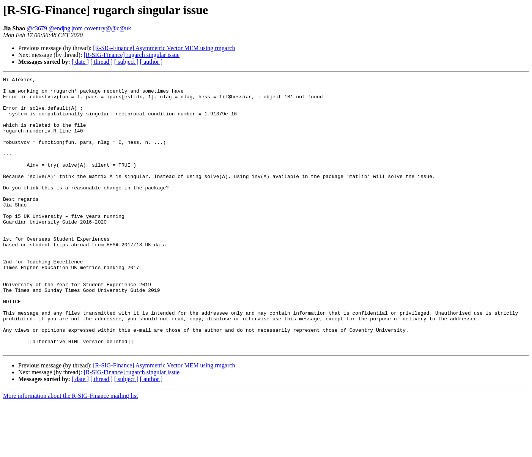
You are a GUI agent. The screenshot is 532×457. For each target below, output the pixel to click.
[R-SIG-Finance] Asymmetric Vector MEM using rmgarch (164, 48)
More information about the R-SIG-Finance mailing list (70, 450)
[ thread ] (101, 61)
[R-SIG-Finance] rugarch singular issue (131, 55)
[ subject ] (126, 61)
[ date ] (80, 61)
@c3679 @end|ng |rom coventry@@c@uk (79, 28)
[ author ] (151, 61)
